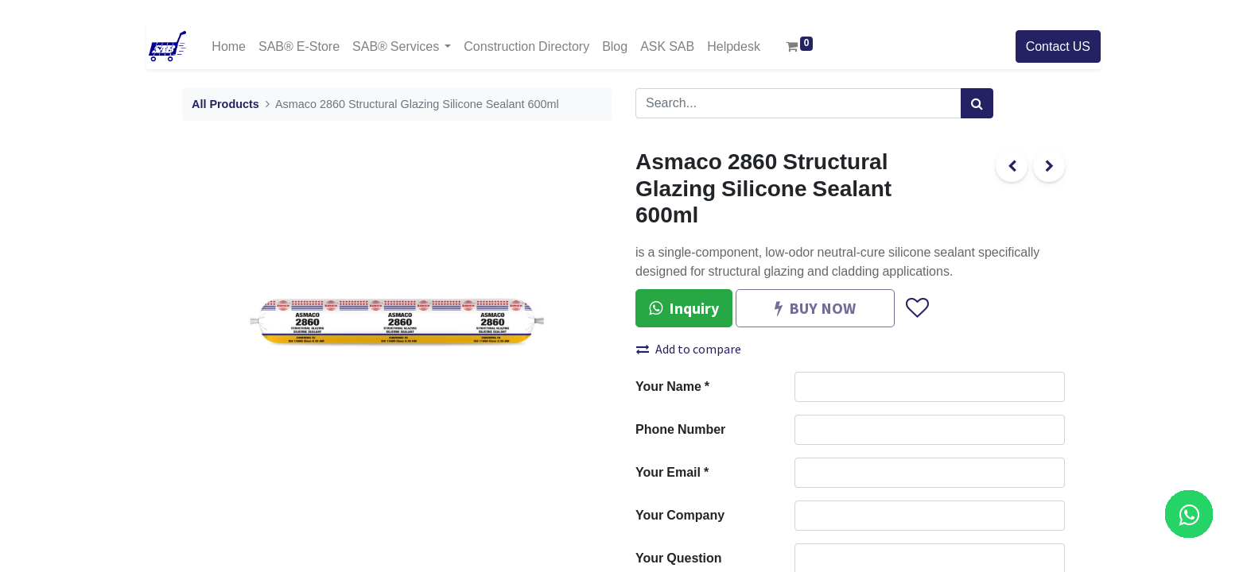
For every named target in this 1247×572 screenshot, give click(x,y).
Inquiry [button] (684, 308)
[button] (916, 308)
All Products (225, 104)
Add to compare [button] (688, 349)
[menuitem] (228, 46)
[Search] (977, 103)
